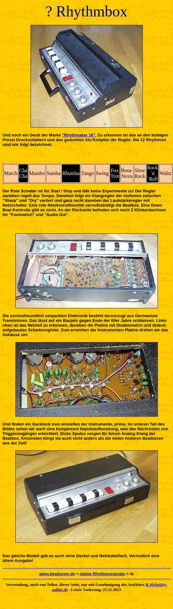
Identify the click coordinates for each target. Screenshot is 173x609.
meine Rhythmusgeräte (102, 573)
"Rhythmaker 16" (78, 135)
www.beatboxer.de (57, 573)
